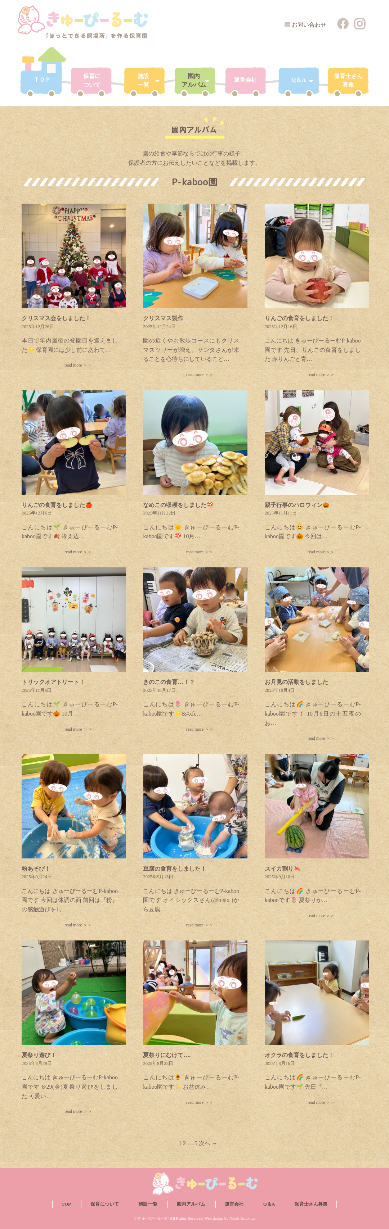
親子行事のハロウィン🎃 (297, 505)
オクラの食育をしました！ (299, 1055)
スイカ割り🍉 (283, 869)
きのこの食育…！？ (169, 682)
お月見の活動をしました (296, 682)
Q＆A (269, 1204)
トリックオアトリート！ (53, 682)
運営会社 (234, 1204)
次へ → (208, 1143)
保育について (104, 1204)
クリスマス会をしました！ (56, 318)
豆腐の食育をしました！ (174, 869)
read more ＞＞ (77, 365)
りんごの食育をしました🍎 (57, 505)
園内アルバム (191, 1204)
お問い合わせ (309, 25)
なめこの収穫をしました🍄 (178, 505)
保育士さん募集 (310, 1204)
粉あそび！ (36, 869)
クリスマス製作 (163, 318)
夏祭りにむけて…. (167, 1055)
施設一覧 (147, 1204)
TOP (66, 1204)
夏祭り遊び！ (39, 1055)
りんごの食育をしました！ (299, 318)
